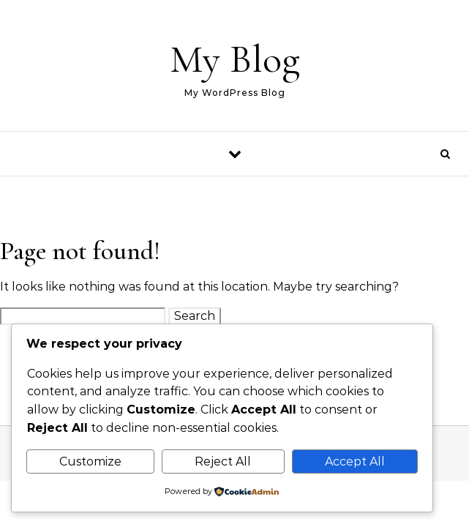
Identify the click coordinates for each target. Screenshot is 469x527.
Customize (90, 461)
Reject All (223, 461)
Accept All (355, 461)
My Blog (235, 59)
